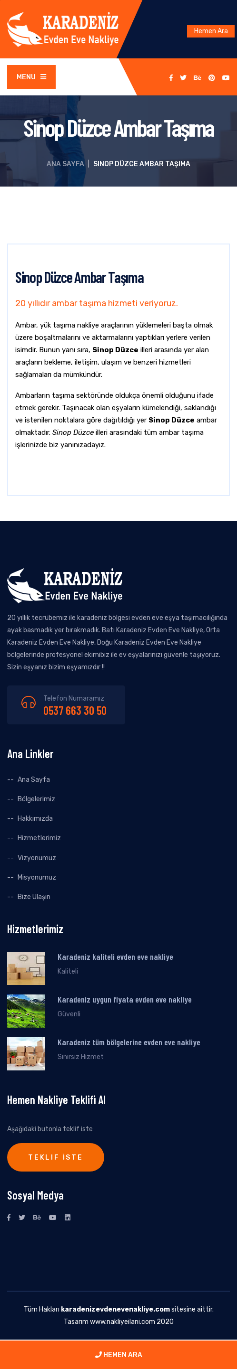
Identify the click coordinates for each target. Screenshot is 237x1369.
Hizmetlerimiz (39, 838)
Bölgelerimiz (36, 799)
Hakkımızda (35, 818)
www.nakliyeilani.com (122, 1322)
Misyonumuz (37, 877)
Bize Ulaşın (34, 897)
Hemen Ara (211, 31)
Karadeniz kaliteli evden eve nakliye (115, 956)
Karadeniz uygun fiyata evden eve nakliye (125, 999)
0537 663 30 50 (75, 710)
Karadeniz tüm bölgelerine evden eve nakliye (129, 1042)
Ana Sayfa (65, 164)
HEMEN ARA (118, 1355)
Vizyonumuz (37, 858)
